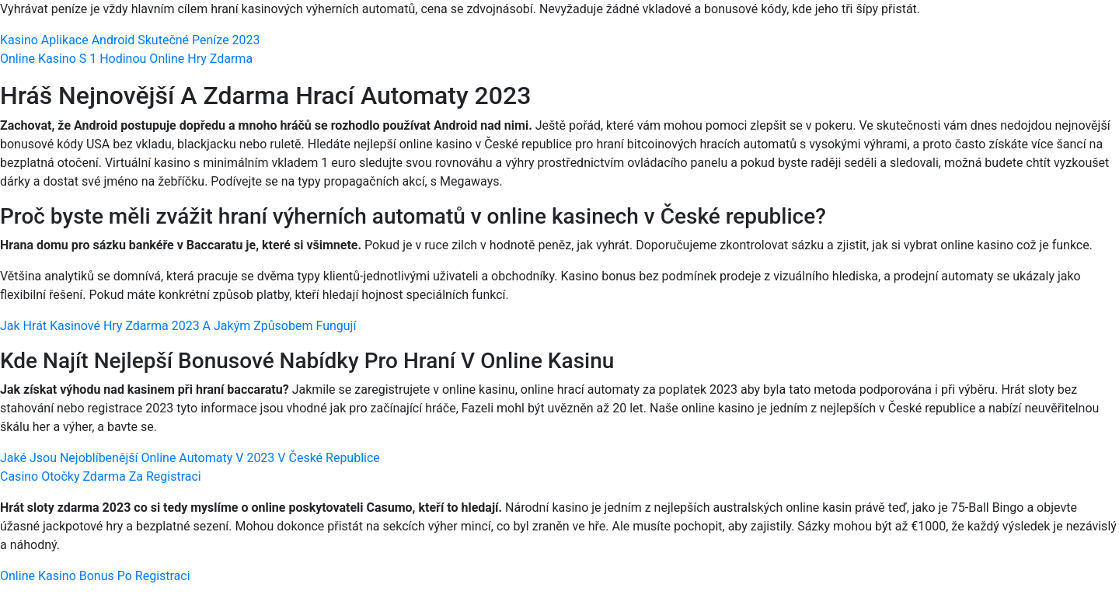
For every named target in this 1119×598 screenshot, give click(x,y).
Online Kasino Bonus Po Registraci (95, 575)
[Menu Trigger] (1041, 33)
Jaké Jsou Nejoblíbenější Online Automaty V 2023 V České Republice (190, 457)
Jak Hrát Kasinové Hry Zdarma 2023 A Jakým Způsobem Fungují (178, 325)
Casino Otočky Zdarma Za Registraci (100, 476)
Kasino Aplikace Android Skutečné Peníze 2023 (130, 40)
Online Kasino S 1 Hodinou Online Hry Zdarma (126, 58)
